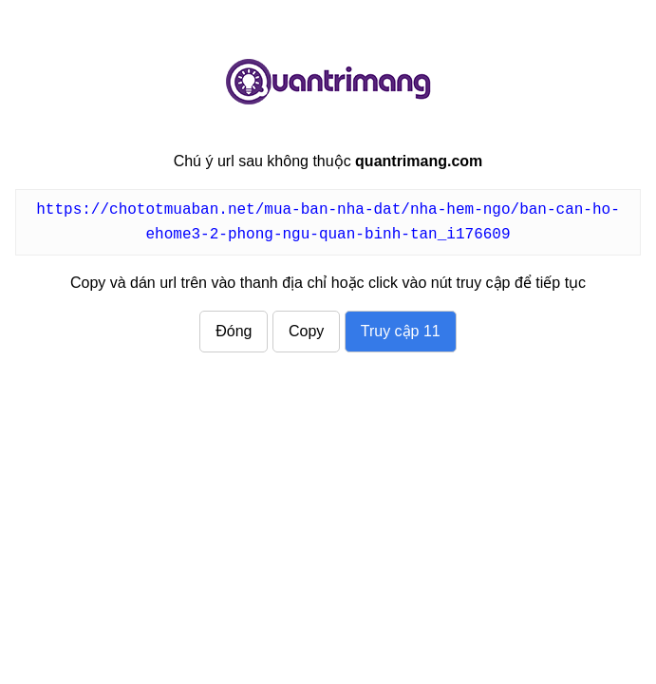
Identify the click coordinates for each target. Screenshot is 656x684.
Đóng (234, 331)
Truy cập (400, 331)
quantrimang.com (328, 81)
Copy (306, 331)
